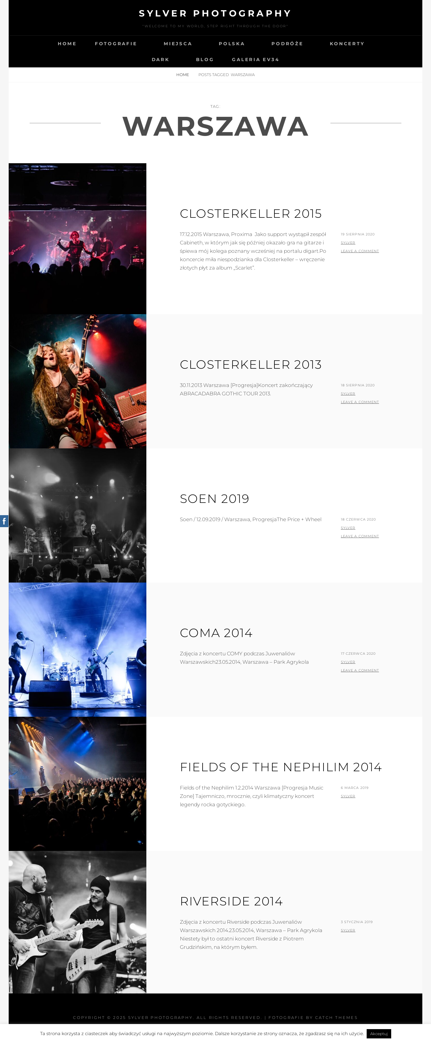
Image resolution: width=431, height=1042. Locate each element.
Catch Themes (336, 1017)
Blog (205, 59)
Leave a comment (360, 251)
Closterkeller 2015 (251, 213)
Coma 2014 (216, 632)
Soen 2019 (215, 498)
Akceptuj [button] (379, 1033)
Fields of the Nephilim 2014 (281, 767)
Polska (232, 43)
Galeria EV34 (255, 59)
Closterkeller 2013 (251, 364)
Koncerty (347, 43)
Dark (161, 59)
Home (67, 43)
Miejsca (178, 43)
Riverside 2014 (231, 901)
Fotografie (116, 43)
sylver (348, 243)
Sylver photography (215, 13)
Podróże (287, 43)
